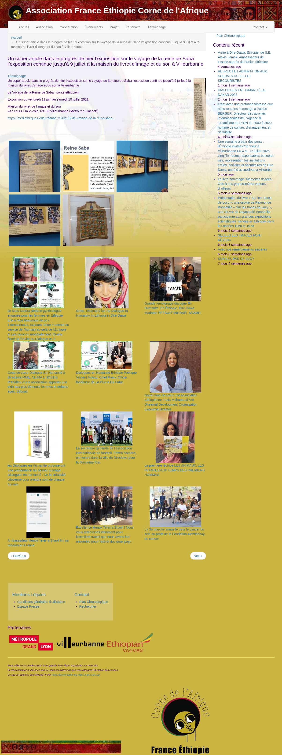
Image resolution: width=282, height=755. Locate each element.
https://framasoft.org (88, 674)
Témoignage (157, 27)
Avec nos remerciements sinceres (242, 249)
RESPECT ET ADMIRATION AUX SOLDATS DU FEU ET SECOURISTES (242, 75)
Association (44, 27)
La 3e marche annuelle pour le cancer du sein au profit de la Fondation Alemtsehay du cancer (174, 534)
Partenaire (133, 27)
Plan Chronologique (230, 35)
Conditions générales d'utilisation (41, 602)
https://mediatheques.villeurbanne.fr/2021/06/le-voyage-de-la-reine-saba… (62, 118)
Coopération (68, 27)
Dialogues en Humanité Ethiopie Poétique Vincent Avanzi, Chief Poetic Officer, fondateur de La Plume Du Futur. (106, 377)
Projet (114, 27)
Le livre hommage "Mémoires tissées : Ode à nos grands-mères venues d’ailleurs (245, 183)
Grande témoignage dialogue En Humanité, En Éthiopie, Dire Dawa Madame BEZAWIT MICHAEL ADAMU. (172, 308)
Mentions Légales (29, 594)
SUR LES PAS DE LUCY (236, 259)
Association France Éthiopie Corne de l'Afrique (117, 10)
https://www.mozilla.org (64, 674)
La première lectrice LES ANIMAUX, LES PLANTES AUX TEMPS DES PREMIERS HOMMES (174, 470)
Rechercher (87, 606)
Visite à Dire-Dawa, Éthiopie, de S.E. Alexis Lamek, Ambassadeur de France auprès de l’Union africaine (244, 57)
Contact (260, 27)
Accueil (23, 27)
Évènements (94, 27)
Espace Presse (28, 606)
